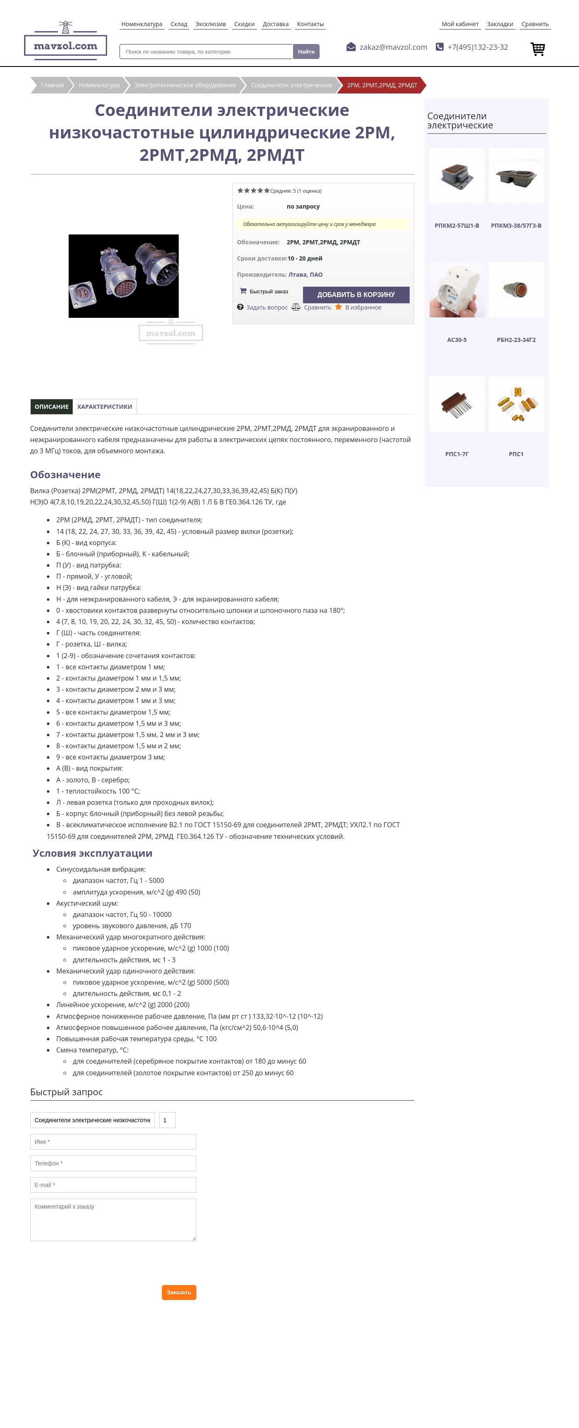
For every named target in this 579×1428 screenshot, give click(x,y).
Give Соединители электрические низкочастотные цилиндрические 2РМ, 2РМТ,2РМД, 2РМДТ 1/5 (240, 190)
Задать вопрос (267, 307)
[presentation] (93, 1263)
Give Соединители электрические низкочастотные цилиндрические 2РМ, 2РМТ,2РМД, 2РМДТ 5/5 (267, 190)
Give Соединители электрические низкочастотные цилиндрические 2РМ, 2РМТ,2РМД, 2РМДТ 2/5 (247, 190)
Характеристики (104, 406)
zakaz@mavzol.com (394, 47)
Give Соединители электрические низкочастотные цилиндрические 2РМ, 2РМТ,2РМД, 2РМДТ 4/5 (260, 190)
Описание (52, 406)
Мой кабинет (460, 24)
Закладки (500, 24)
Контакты (310, 24)
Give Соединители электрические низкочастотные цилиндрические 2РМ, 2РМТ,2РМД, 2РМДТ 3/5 (253, 190)
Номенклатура (142, 24)
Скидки (244, 24)
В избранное (363, 307)
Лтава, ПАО (305, 274)
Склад (179, 24)
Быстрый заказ (269, 291)
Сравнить (535, 24)
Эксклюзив (210, 24)
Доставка (276, 24)
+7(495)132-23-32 (478, 47)
